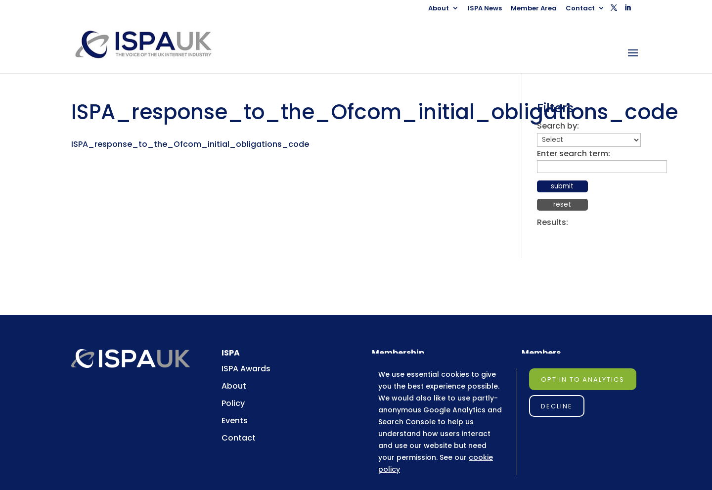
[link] (151, 44)
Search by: (558, 126)
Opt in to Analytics (582, 379)
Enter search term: (573, 153)
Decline (557, 406)
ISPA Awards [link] (246, 368)
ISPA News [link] (485, 9)
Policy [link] (233, 403)
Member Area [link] (534, 9)
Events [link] (235, 420)
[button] (614, 10)
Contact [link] (580, 9)
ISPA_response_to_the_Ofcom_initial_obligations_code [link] (190, 144)
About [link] (438, 9)
